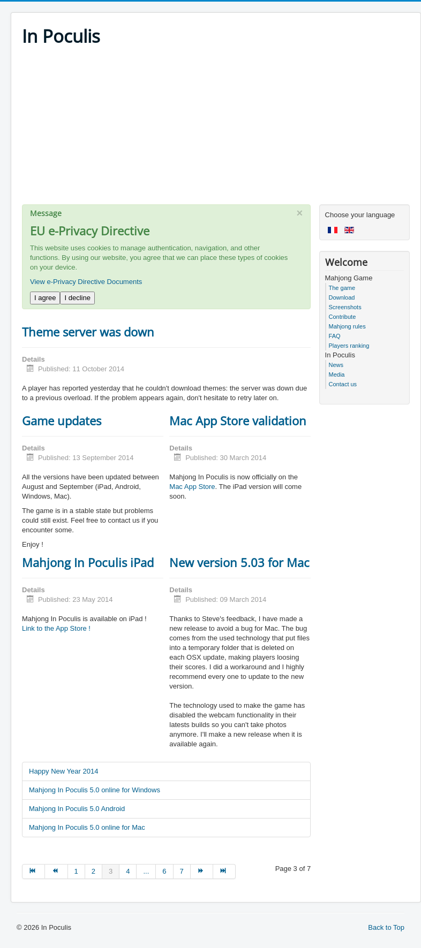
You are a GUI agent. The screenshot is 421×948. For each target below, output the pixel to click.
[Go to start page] (33, 871)
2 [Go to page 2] (93, 871)
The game (342, 288)
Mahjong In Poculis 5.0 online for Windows (94, 790)
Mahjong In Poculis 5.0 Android (77, 809)
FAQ (335, 336)
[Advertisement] (216, 129)
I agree (45, 298)
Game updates (61, 420)
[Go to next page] (202, 871)
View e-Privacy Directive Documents (86, 282)
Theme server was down (88, 332)
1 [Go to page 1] (76, 871)
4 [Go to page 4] (128, 871)
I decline (77, 298)
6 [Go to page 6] (164, 871)
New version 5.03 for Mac (239, 562)
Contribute (342, 317)
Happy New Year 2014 (63, 771)
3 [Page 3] (110, 871)
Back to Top (386, 927)
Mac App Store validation (237, 420)
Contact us (343, 384)
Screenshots (345, 307)
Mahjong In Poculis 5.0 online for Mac (87, 827)
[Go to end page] (224, 871)
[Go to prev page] (56, 871)
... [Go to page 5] (146, 871)
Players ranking (349, 345)
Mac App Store (192, 487)
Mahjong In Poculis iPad (88, 562)
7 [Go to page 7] (182, 871)
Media (337, 374)
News (336, 365)
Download (342, 297)
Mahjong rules (347, 326)
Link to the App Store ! (56, 628)
